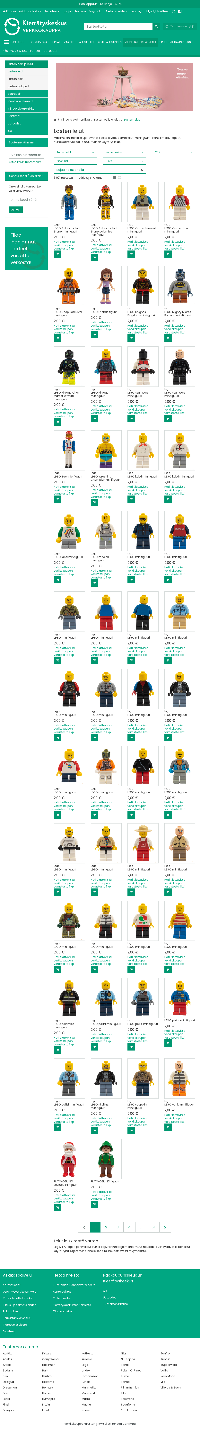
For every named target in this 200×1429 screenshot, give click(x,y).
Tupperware (169, 1365)
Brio (5, 1376)
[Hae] (156, 26)
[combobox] (122, 26)
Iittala (46, 1404)
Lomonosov (90, 1376)
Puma (125, 1376)
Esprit (6, 1399)
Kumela (87, 1359)
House (46, 1393)
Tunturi (165, 1359)
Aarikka (8, 1353)
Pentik (125, 1365)
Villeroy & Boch (171, 1387)
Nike (123, 1353)
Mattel (86, 1399)
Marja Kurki (89, 1393)
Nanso (86, 1410)
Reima (125, 1382)
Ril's (123, 1393)
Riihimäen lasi (130, 1387)
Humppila (48, 1399)
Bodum (8, 1370)
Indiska (46, 1410)
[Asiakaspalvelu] (30, 11)
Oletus (99, 178)
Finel (6, 1404)
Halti (45, 1370)
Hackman (48, 1365)
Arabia (7, 1365)
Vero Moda (168, 1376)
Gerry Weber (50, 1359)
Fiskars (46, 1353)
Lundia (86, 1382)
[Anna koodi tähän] (26, 199)
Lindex (86, 1370)
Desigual (8, 1382)
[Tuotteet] (14, 42)
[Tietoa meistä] (116, 11)
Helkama (48, 1382)
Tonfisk (165, 1353)
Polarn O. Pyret (131, 1370)
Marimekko (89, 1387)
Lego (85, 1365)
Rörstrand (127, 1399)
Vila (163, 1382)
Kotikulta (87, 1353)
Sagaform (128, 1404)
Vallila (164, 1370)
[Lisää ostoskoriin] (57, 254)
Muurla (86, 1404)
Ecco (6, 1393)
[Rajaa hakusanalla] (100, 170)
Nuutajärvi (128, 1359)
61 (153, 1227)
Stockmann (129, 1410)
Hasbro (47, 1376)
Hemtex (47, 1387)
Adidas (7, 1359)
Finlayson (9, 1410)
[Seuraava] (165, 1227)
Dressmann (11, 1387)
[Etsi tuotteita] (122, 26)
